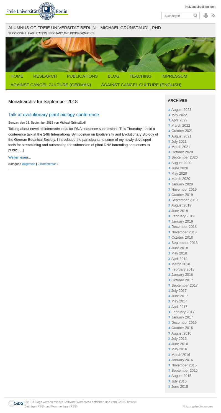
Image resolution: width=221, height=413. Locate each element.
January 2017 (182, 317)
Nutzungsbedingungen (200, 6)
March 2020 (180, 179)
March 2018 (180, 264)
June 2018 (179, 248)
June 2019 (179, 211)
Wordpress (83, 402)
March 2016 (180, 355)
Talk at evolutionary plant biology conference (53, 114)
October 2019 (182, 195)
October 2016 (182, 328)
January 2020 (182, 184)
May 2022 (179, 115)
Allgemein (28, 163)
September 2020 (184, 157)
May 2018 (179, 253)
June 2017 (179, 296)
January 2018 (182, 274)
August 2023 (181, 110)
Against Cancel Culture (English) (141, 84)
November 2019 (184, 189)
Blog (114, 76)
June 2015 (179, 386)
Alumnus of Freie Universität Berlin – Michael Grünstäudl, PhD (84, 27)
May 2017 (179, 301)
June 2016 (179, 344)
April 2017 (179, 307)
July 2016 (179, 338)
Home (17, 76)
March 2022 (180, 125)
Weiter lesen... (19, 157)
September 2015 (184, 370)
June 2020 (179, 168)
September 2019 (184, 200)
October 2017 (182, 280)
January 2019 (182, 221)
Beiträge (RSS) (34, 406)
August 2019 (181, 205)
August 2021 (181, 136)
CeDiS (122, 402)
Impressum (174, 76)
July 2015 (179, 381)
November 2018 (184, 232)
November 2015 (184, 365)
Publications (82, 76)
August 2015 (181, 376)
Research (45, 76)
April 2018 (179, 259)
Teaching (140, 76)
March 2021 (180, 147)
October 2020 (182, 152)
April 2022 (179, 120)
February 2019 (182, 216)
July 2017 (179, 291)
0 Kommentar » (48, 163)
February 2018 (182, 269)
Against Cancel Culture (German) (51, 84)
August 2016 (181, 333)
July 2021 (179, 141)
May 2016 (179, 349)
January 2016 (182, 360)
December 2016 (184, 322)
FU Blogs (36, 402)
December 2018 (184, 227)
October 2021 (182, 131)
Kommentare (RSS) (64, 406)
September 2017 (184, 285)
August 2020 (181, 163)
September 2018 (184, 243)
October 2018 (182, 237)
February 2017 (182, 312)
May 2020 (179, 173)
